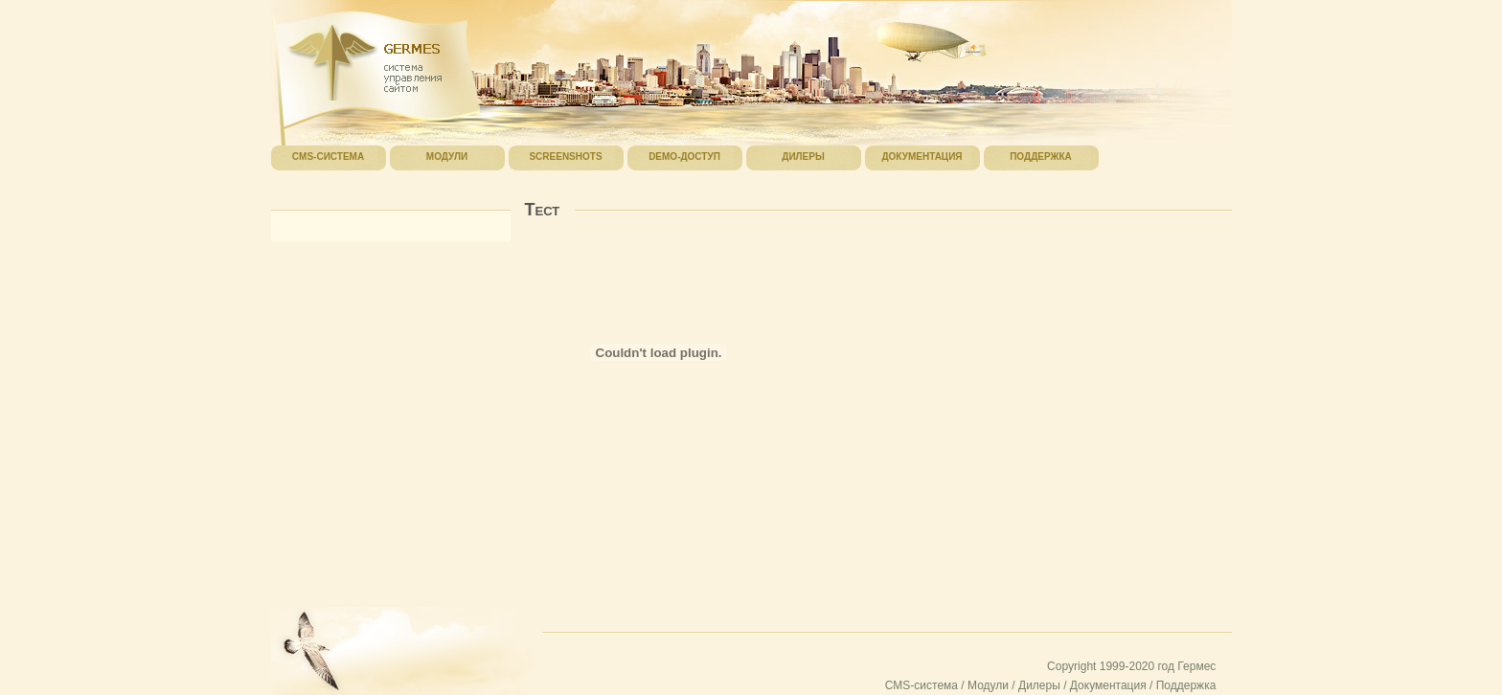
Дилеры (1039, 685)
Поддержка (1186, 685)
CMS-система (921, 685)
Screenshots (565, 156)
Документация (1108, 685)
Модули (988, 685)
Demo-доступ (684, 156)
